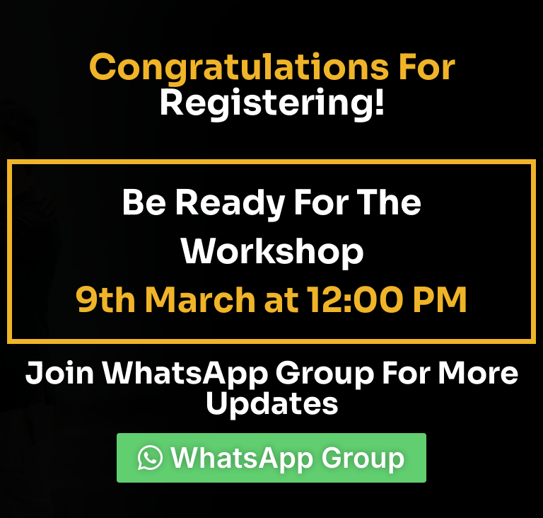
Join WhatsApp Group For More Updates (272, 388)
